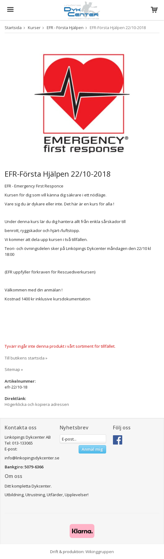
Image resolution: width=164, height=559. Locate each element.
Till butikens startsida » (26, 358)
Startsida (13, 27)
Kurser (34, 27)
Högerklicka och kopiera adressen (37, 404)
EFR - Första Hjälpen (65, 27)
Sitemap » (14, 369)
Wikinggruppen (99, 551)
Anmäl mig (92, 449)
